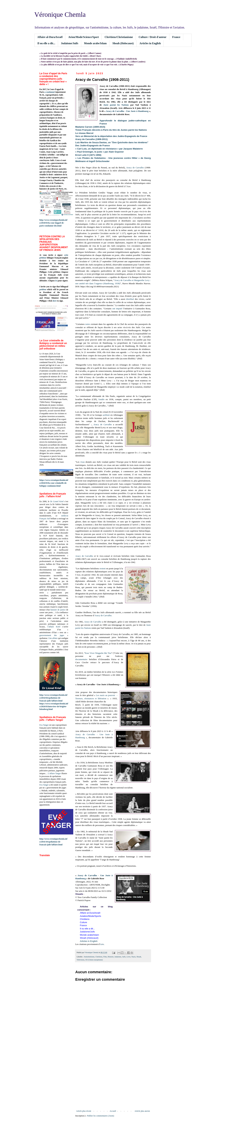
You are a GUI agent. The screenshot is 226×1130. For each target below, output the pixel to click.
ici (56, 280)
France (176, 37)
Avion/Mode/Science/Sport (83, 37)
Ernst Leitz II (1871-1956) (88, 155)
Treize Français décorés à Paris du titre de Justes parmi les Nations (111, 130)
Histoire (111, 957)
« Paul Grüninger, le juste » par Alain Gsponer (99, 151)
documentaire (81, 659)
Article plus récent (83, 1111)
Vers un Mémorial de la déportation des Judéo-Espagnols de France (111, 136)
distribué (130, 299)
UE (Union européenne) (94, 960)
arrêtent (106, 415)
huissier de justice (58, 610)
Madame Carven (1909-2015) (90, 127)
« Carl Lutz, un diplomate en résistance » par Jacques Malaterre (109, 148)
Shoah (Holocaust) (123, 43)
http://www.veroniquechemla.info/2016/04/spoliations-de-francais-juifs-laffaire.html (53, 698)
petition (42, 289)
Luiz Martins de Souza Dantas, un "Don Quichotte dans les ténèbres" (111, 142)
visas (82, 462)
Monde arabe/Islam (95, 43)
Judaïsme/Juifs (69, 43)
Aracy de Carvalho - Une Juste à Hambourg (127, 111)
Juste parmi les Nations (116, 105)
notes (87, 324)
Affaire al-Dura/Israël (49, 37)
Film (105, 957)
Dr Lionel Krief (57, 501)
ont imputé (117, 308)
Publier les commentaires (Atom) (100, 1116)
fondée (101, 399)
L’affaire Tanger (54, 773)
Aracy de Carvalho (135, 167)
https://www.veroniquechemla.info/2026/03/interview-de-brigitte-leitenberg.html (53, 706)
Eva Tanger (44, 725)
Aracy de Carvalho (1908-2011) (91, 139)
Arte (102, 944)
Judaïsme (118, 957)
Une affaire (53, 638)
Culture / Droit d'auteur (152, 37)
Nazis (133, 957)
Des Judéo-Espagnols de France (92, 145)
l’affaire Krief (53, 626)
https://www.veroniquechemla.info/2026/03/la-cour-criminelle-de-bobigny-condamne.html (53, 483)
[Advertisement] (113, 1082)
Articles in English (150, 43)
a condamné (49, 92)
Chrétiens (98, 957)
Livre (128, 957)
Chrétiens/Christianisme (119, 37)
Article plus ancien (142, 1111)
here (54, 301)
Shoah (139, 957)
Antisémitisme (89, 957)
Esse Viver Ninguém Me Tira (98, 653)
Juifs (124, 957)
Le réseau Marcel (84, 133)
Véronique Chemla (60, 14)
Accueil (113, 1111)
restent (103, 568)
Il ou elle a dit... (46, 43)
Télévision (80, 960)
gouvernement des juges (51, 635)
